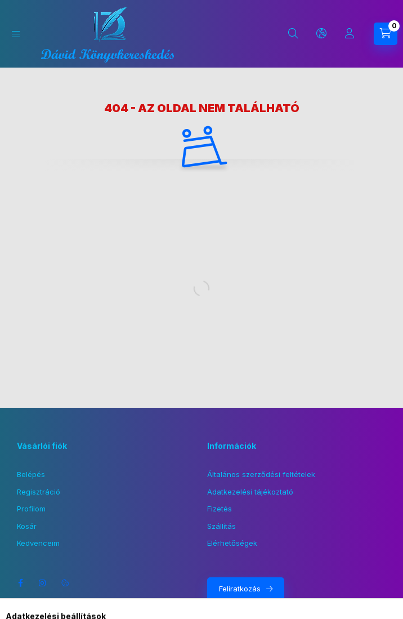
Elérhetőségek (232, 542)
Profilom (31, 508)
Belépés (31, 474)
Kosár (27, 526)
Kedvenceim (38, 542)
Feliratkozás (240, 588)
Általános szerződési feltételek (261, 474)
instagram (43, 583)
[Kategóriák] (16, 34)
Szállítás (221, 526)
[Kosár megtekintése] (385, 34)
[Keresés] (293, 34)
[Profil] (349, 34)
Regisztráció (38, 491)
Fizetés (219, 508)
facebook (20, 583)
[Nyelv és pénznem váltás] (321, 34)
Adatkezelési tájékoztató (250, 491)
